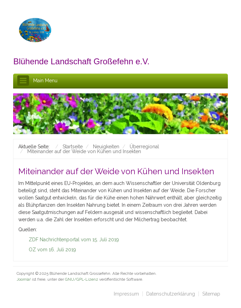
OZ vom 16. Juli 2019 (52, 249)
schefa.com (46, 284)
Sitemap (211, 293)
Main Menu (45, 80)
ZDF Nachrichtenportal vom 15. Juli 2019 (74, 239)
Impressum (126, 293)
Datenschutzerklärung (170, 293)
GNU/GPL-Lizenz (81, 279)
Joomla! (24, 279)
